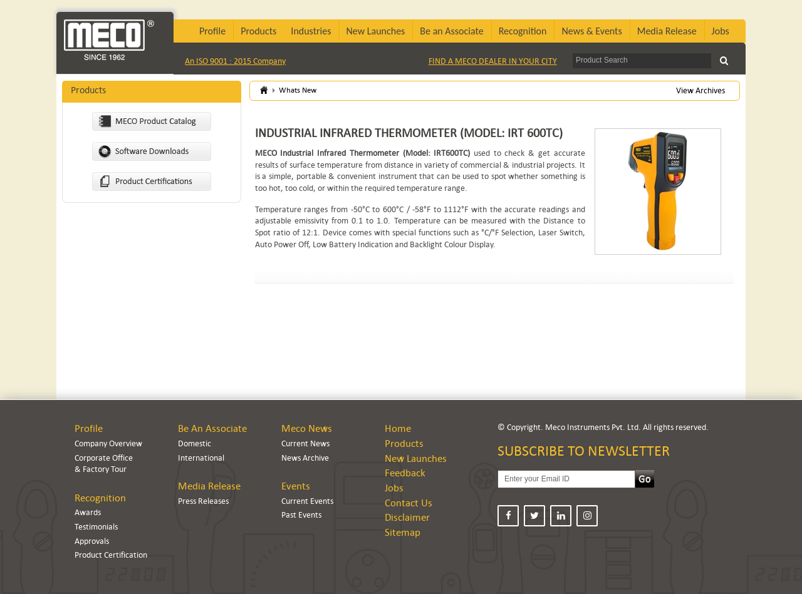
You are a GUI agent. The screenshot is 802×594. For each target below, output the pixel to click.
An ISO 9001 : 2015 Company (235, 61)
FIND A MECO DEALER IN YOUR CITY (493, 61)
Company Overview (108, 443)
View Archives (700, 90)
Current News (305, 443)
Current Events (307, 501)
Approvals (92, 541)
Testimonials (96, 526)
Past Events (301, 515)
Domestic (194, 443)
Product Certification (111, 555)
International (201, 458)
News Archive (305, 458)
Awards (88, 512)
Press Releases (203, 501)
